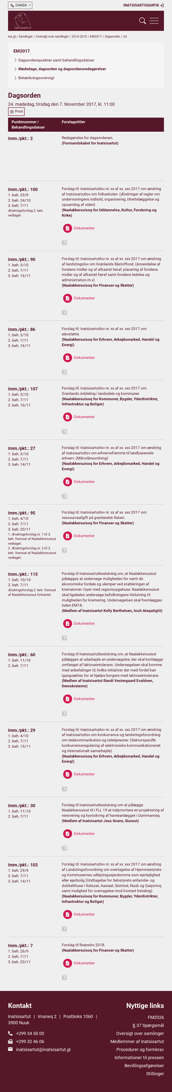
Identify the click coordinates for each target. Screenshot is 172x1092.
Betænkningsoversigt (36, 78)
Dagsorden (112, 36)
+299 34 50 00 (30, 1033)
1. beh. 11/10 (19, 660)
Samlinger (26, 36)
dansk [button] (19, 5)
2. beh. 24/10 (19, 200)
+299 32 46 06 (30, 1041)
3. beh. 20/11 (19, 529)
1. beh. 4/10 (18, 518)
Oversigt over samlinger (52, 36)
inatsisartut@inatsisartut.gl (43, 1049)
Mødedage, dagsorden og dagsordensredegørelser (62, 69)
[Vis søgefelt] (142, 20)
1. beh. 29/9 (18, 195)
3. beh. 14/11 (19, 464)
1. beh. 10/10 (19, 580)
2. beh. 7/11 (18, 270)
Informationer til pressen (139, 1057)
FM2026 (156, 1017)
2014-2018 (79, 36)
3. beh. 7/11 (18, 205)
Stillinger (155, 1073)
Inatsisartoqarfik (143, 5)
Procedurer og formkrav (140, 1049)
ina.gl (12, 36)
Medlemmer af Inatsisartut (137, 1041)
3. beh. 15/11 (19, 746)
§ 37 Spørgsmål (148, 1025)
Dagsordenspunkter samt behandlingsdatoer (56, 60)
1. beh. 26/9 (18, 951)
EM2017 (96, 36)
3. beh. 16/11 (19, 275)
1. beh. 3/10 (18, 265)
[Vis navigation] (154, 20)
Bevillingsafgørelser (144, 1065)
